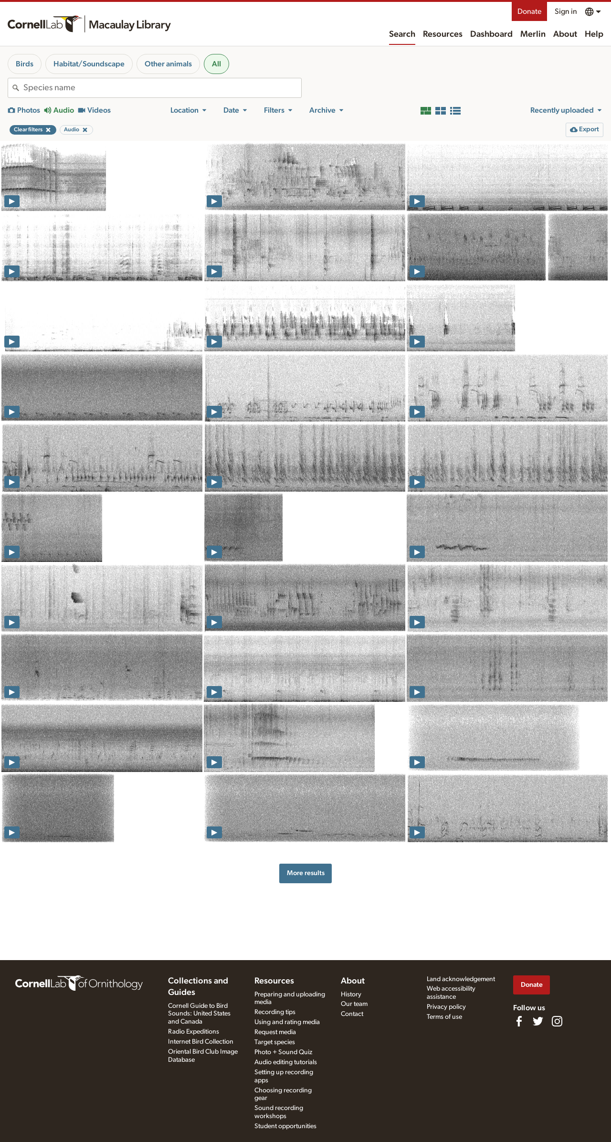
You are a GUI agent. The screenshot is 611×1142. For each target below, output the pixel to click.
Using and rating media (287, 1022)
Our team (354, 1004)
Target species (274, 1042)
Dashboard (491, 34)
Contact (352, 1014)
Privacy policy (446, 1007)
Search (402, 34)
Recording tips (274, 1012)
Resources (443, 34)
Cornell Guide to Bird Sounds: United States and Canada (199, 1014)
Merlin (533, 34)
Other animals (168, 64)
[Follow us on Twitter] (538, 1021)
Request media (275, 1032)
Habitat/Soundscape (89, 64)
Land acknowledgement (461, 979)
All (216, 64)
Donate (529, 11)
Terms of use (444, 1017)
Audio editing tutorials (285, 1062)
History (351, 994)
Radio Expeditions (193, 1031)
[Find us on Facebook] (519, 1021)
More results (306, 873)
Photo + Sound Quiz (283, 1052)
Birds (24, 64)
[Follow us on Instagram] (557, 1021)
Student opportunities (285, 1126)
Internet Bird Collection (200, 1041)
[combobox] (162, 87)
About (565, 34)
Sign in (566, 11)
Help (594, 34)
